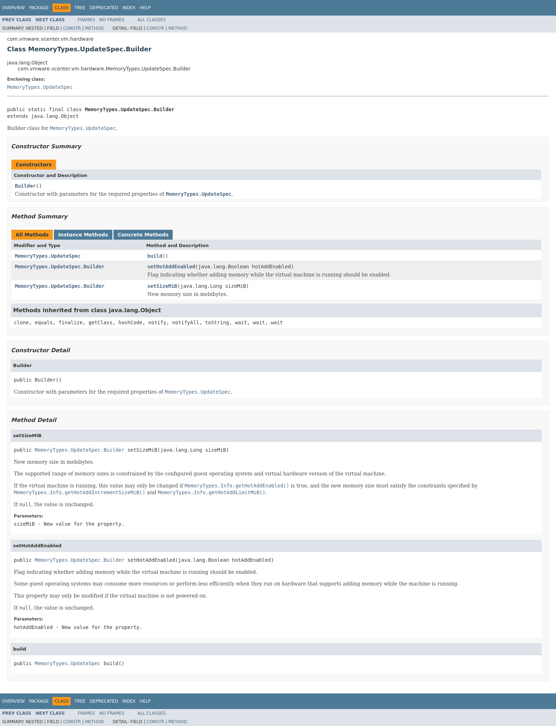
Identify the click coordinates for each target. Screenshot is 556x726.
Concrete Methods (143, 235)
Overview (13, 7)
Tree (79, 7)
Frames (86, 19)
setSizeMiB (162, 286)
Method (94, 28)
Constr (72, 28)
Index (129, 7)
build (155, 256)
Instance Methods (83, 235)
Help (145, 7)
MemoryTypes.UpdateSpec (40, 87)
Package (39, 7)
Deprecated (104, 7)
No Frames (111, 19)
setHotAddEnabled (171, 266)
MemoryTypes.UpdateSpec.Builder (60, 266)
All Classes (152, 19)
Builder (25, 186)
